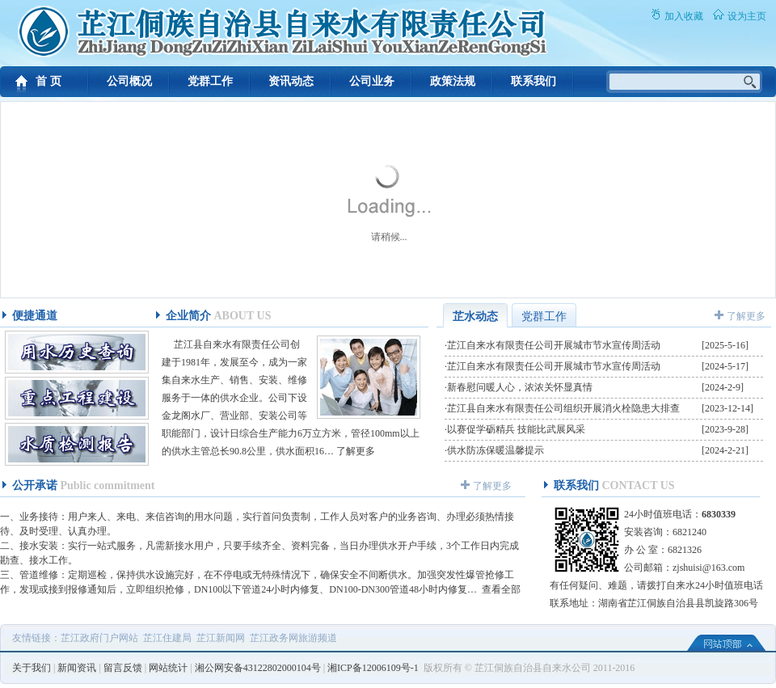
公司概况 (129, 81)
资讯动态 (291, 81)
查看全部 (501, 589)
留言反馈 (122, 667)
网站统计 (168, 667)
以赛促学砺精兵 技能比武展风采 (516, 429)
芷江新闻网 (220, 638)
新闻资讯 (76, 667)
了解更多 (355, 451)
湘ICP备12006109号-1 (373, 667)
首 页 (48, 81)
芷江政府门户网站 (99, 638)
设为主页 (747, 16)
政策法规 (452, 81)
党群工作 (210, 81)
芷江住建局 (167, 638)
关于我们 (31, 667)
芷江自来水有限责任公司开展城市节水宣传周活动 (553, 345)
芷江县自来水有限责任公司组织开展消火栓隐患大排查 (563, 408)
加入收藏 (683, 16)
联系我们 (533, 81)
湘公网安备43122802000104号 (258, 667)
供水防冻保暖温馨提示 (495, 450)
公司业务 (371, 81)
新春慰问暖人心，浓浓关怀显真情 (520, 387)
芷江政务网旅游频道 (293, 638)
